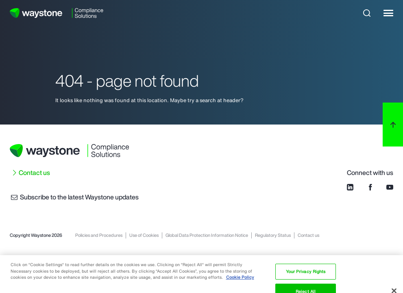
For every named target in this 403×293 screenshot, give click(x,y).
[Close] (394, 257)
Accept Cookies (306, 277)
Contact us (34, 172)
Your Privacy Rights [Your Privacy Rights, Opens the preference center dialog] (306, 237)
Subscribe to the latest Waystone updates (74, 197)
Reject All (306, 257)
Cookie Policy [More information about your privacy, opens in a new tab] (240, 243)
